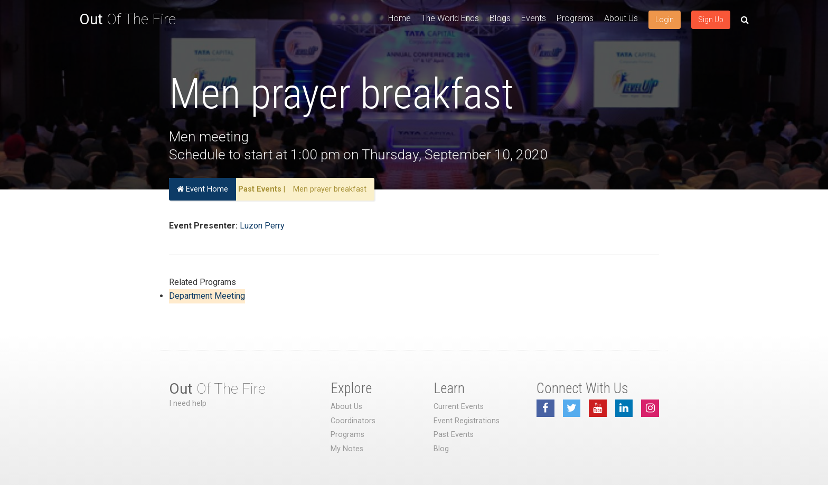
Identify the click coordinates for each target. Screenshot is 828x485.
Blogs (500, 18)
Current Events (459, 406)
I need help (187, 403)
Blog (441, 448)
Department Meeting (207, 296)
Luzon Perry (262, 226)
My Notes (347, 448)
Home (399, 18)
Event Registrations (467, 420)
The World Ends (450, 18)
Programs (575, 18)
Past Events (259, 189)
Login (664, 19)
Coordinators (353, 420)
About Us (621, 18)
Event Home (202, 189)
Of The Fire (127, 19)
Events (533, 18)
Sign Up (710, 19)
